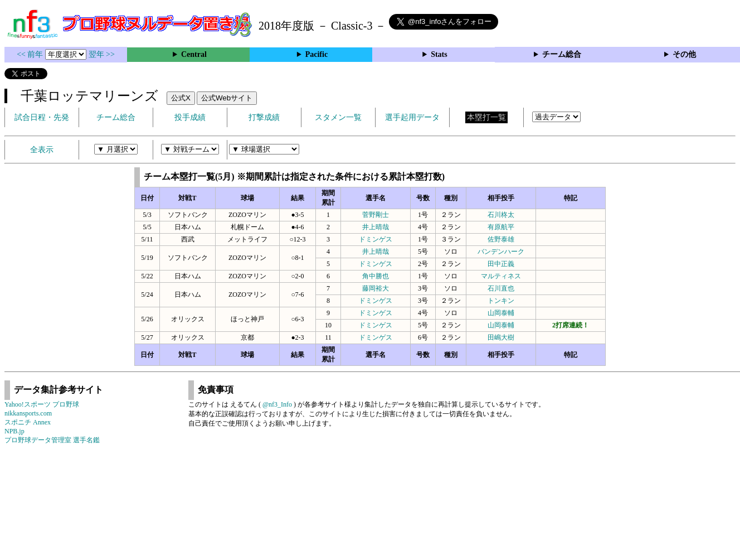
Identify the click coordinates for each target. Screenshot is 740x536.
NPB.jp (14, 431)
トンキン (501, 301)
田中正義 (501, 264)
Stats (439, 54)
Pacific (316, 54)
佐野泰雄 (501, 239)
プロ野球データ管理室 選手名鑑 (52, 440)
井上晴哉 (375, 227)
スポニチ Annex (27, 422)
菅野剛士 (375, 215)
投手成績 (190, 117)
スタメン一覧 (338, 117)
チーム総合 (561, 54)
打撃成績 (264, 117)
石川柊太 (501, 215)
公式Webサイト (226, 98)
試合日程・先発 (41, 117)
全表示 (41, 150)
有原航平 (501, 227)
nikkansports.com (28, 413)
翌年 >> (102, 54)
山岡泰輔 (501, 313)
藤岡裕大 (375, 288)
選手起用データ (412, 117)
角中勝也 (375, 276)
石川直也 (501, 288)
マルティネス (501, 276)
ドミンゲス (375, 239)
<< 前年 (31, 54)
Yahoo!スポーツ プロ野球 (41, 404)
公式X (181, 98)
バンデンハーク (501, 251)
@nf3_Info (277, 404)
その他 (684, 54)
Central (194, 54)
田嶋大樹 (501, 337)
